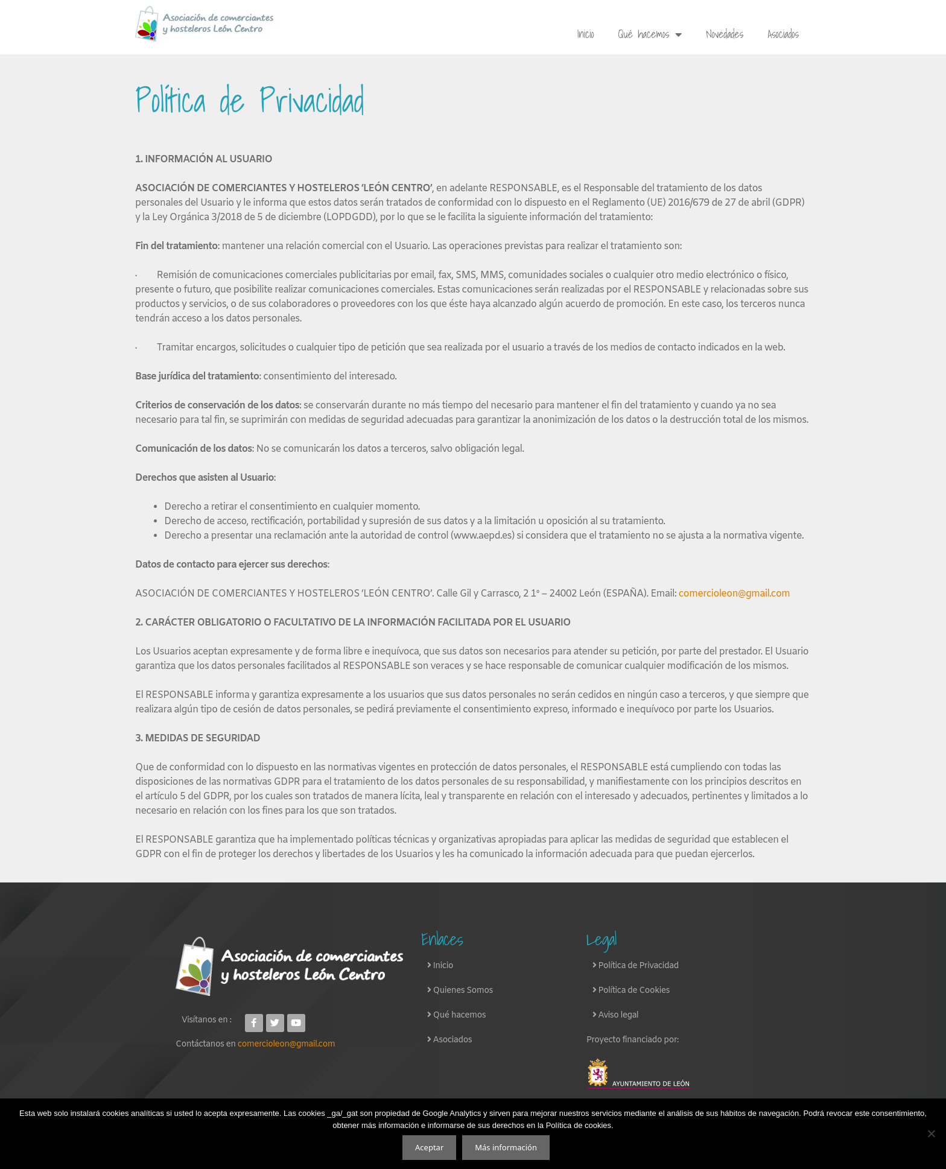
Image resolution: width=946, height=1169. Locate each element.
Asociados (783, 34)
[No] (931, 1133)
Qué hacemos (650, 34)
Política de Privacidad (637, 966)
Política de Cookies (633, 990)
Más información (506, 1147)
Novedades (724, 34)
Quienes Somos (463, 990)
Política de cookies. (580, 1125)
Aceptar (429, 1147)
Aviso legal (617, 1015)
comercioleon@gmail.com (286, 1044)
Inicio (585, 34)
